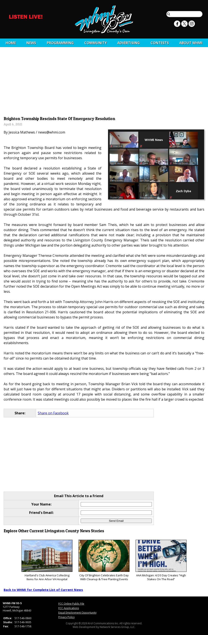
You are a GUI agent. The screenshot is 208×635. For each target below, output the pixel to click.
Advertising (128, 42)
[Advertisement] (104, 83)
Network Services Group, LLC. (117, 627)
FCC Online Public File (71, 603)
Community (95, 42)
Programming (60, 42)
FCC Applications (68, 608)
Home (11, 42)
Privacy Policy (66, 617)
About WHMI (190, 42)
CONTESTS (160, 42)
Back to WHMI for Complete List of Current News (43, 589)
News (31, 42)
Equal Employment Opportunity (77, 612)
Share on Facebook (53, 413)
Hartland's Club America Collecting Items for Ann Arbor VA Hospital (46, 560)
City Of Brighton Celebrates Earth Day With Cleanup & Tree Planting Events (103, 560)
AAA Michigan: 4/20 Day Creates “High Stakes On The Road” (161, 560)
